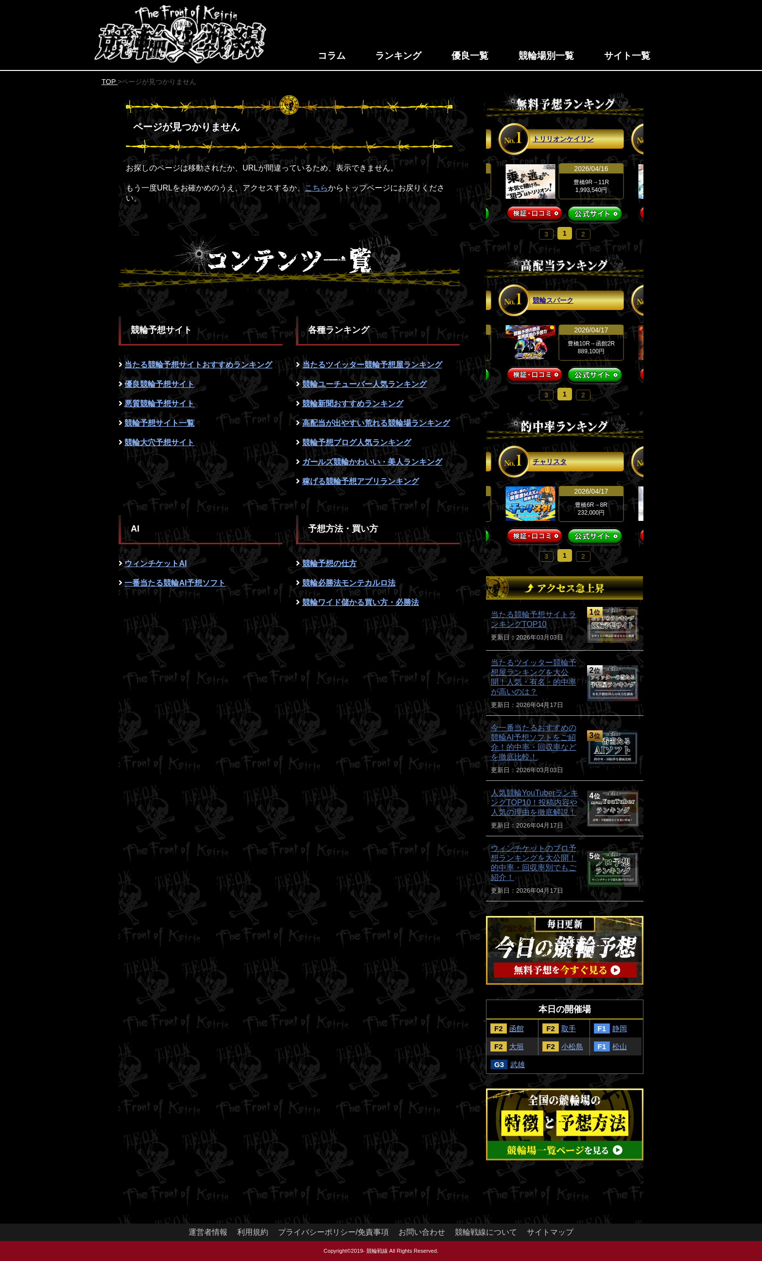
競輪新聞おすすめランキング (352, 403)
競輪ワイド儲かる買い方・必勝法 (360, 602)
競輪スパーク (553, 300)
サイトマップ (550, 1232)
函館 (516, 1028)
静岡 (619, 1028)
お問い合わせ (421, 1232)
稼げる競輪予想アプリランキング (360, 481)
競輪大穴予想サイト (159, 442)
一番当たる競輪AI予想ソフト (174, 583)
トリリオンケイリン (563, 139)
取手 (568, 1028)
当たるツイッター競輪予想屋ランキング (372, 365)
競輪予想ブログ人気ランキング (356, 442)
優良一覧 (469, 56)
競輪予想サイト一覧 (159, 423)
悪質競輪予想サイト (159, 403)
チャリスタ (550, 462)
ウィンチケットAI (155, 563)
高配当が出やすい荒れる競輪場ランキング (376, 423)
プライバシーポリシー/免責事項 (333, 1232)
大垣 (516, 1046)
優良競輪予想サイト (159, 384)
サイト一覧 (627, 56)
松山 (619, 1046)
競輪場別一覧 (546, 56)
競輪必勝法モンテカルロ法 (349, 583)
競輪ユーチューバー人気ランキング (364, 384)
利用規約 (252, 1232)
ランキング (398, 56)
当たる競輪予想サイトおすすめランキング (198, 365)
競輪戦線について (486, 1232)
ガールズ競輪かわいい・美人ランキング (372, 462)
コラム (332, 56)
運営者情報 (208, 1232)
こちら (316, 188)
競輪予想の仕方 (329, 563)
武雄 (517, 1064)
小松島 (572, 1046)
